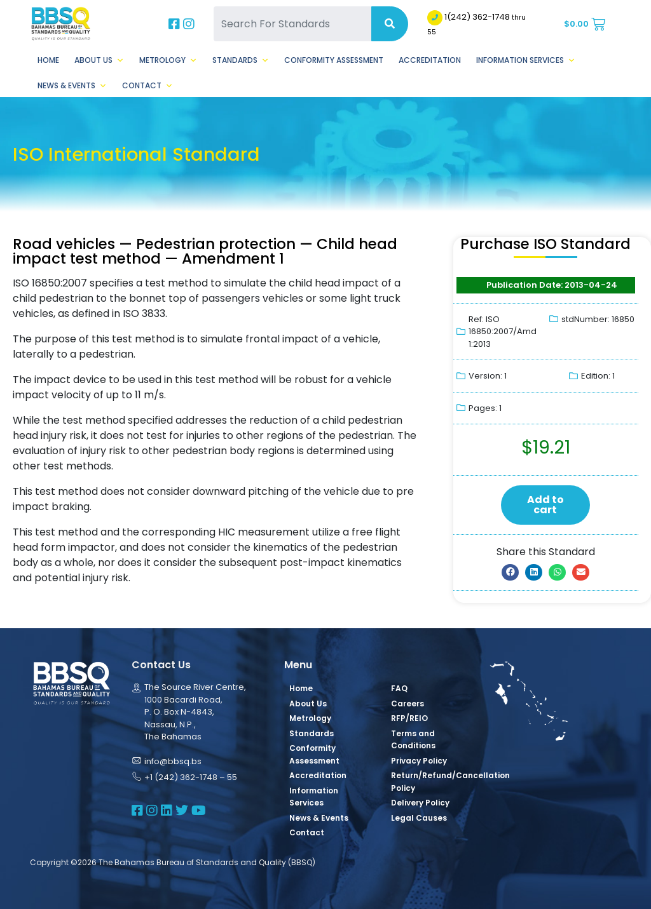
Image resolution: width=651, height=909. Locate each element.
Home (48, 60)
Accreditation (430, 60)
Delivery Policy (420, 802)
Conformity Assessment (333, 60)
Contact (147, 85)
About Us (99, 60)
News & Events (72, 85)
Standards (240, 60)
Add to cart (545, 504)
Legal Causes (419, 817)
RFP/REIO (409, 718)
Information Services (525, 60)
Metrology (168, 60)
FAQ (399, 688)
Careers (407, 703)
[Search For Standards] (292, 23)
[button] (510, 572)
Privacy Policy (419, 760)
